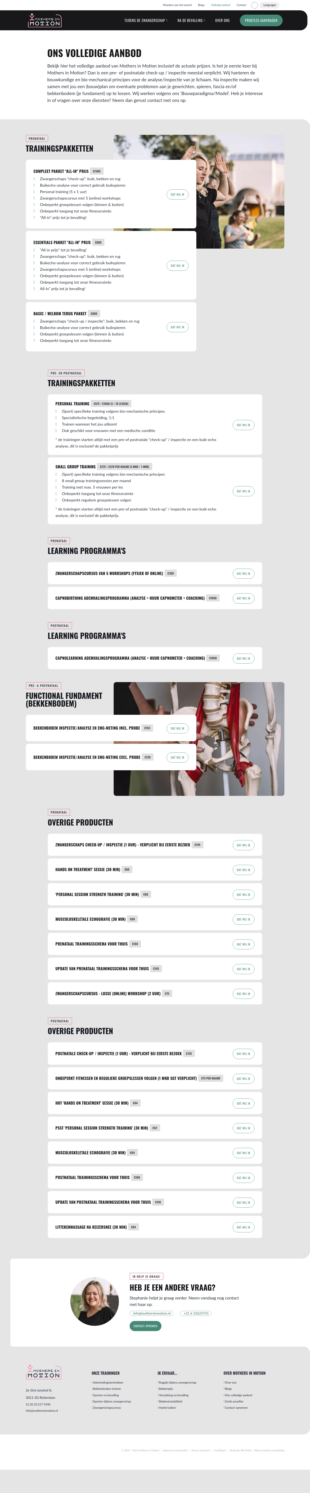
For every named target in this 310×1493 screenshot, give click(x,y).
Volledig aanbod (220, 5)
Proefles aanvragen (258, 24)
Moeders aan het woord (177, 5)
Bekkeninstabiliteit (175, 1426)
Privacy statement (195, 1473)
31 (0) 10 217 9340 (40, 1426)
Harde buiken (172, 1433)
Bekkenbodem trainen (112, 1411)
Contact (241, 5)
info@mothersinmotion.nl (44, 1433)
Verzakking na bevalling (179, 1419)
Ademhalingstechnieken (113, 1404)
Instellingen (215, 1473)
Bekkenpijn (170, 1411)
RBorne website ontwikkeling (268, 1473)
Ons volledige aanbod (243, 1419)
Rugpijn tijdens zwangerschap (183, 1404)
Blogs (201, 5)
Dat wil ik (175, 201)
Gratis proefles (238, 1426)
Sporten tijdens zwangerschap (118, 1426)
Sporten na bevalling (111, 1419)
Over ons (219, 24)
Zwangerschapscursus (112, 1433)
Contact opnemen (148, 1346)
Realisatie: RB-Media (237, 1473)
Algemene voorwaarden (168, 1473)
